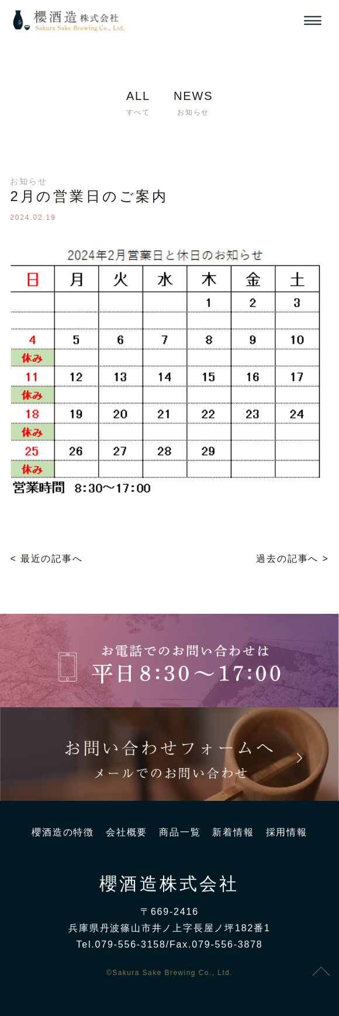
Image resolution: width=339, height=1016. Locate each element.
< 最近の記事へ (46, 559)
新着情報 (233, 832)
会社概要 (126, 832)
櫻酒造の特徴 (63, 832)
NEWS (193, 104)
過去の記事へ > (292, 559)
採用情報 (286, 832)
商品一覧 (179, 832)
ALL (138, 104)
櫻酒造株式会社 (169, 884)
